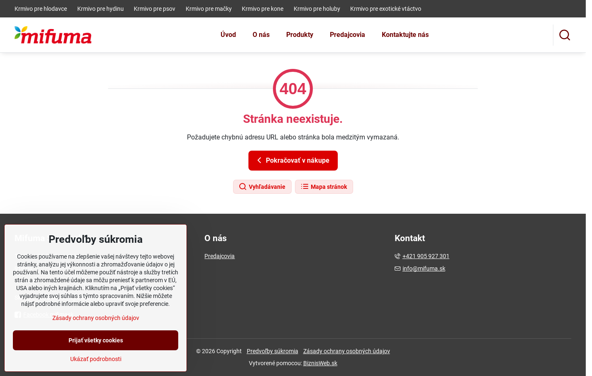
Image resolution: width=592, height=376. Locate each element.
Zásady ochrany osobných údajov (346, 351)
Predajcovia (219, 256)
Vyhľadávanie (261, 187)
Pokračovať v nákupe (291, 160)
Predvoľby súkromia (272, 351)
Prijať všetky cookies (96, 357)
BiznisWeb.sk (320, 363)
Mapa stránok (323, 187)
